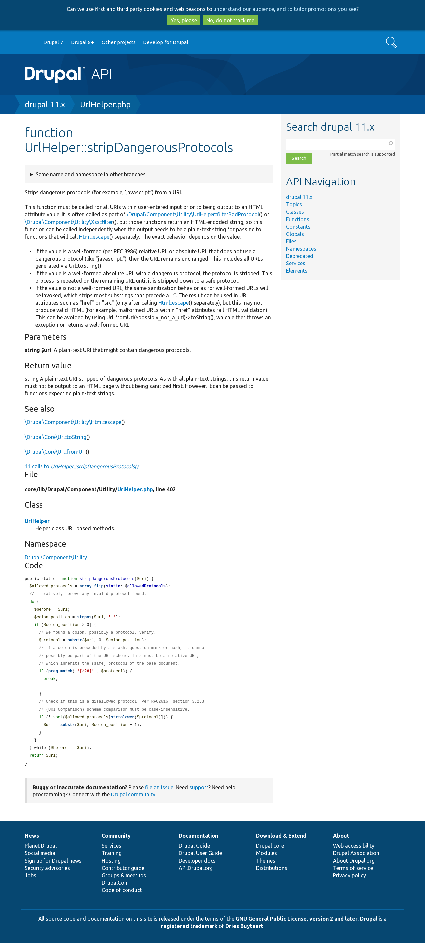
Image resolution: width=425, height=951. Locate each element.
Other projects (119, 42)
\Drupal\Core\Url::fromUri (55, 452)
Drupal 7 (53, 42)
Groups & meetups (124, 884)
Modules (266, 861)
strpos (84, 619)
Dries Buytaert (244, 934)
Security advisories (47, 876)
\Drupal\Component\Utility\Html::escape (73, 422)
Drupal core (270, 854)
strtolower (122, 723)
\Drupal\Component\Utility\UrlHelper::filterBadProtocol (193, 214)
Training (112, 861)
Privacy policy (349, 884)
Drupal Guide (194, 854)
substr (75, 643)
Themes (265, 869)
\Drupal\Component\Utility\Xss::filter (69, 222)
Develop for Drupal (165, 42)
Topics (294, 204)
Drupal (368, 927)
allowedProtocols (147, 587)
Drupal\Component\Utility (56, 557)
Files (291, 241)
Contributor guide (123, 876)
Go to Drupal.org (31, 42)
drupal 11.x (45, 104)
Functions (297, 219)
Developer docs (197, 869)
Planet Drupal (41, 854)
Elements (297, 271)
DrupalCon (114, 891)
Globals (295, 234)
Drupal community (133, 803)
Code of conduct (122, 898)
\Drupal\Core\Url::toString (55, 437)
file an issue (159, 795)
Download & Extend (281, 844)
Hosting (111, 869)
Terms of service (353, 876)
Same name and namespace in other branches (91, 174)
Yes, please (184, 20)
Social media (40, 861)
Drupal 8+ (82, 42)
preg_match (60, 675)
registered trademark (189, 934)
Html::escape (94, 237)
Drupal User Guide (200, 861)
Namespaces (301, 249)
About (341, 844)
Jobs (30, 884)
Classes (295, 212)
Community (116, 844)
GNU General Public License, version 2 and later (297, 927)
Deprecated (299, 256)
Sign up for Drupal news (53, 869)
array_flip (92, 587)
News (32, 844)
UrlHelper (37, 521)
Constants (298, 227)
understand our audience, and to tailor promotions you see (284, 9)
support (198, 795)
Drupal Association (356, 861)
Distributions (271, 876)
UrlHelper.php (105, 104)
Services (295, 263)
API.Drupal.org (196, 876)
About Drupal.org (354, 869)
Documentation (198, 844)
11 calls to (81, 466)
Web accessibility (353, 854)
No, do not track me (230, 20)
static (113, 587)
